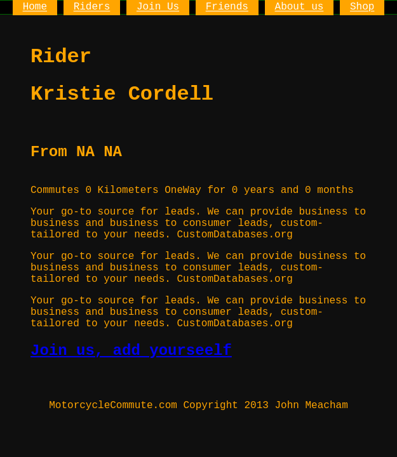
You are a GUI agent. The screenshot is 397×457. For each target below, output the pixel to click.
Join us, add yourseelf (131, 350)
